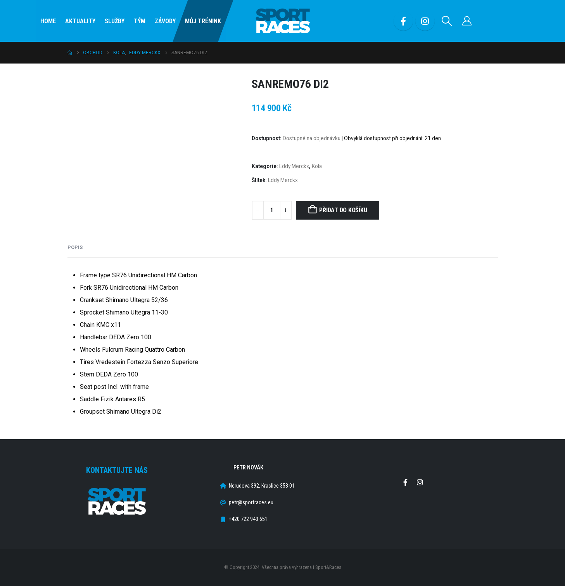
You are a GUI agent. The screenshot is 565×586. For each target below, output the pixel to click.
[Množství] (271, 210)
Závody (165, 21)
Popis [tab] (75, 247)
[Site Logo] (283, 21)
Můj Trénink (203, 21)
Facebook (405, 482)
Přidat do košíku (343, 210)
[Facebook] (403, 21)
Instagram (420, 482)
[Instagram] (425, 21)
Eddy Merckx (294, 166)
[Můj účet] (466, 21)
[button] (447, 21)
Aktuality (80, 21)
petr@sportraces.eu (251, 502)
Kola (317, 166)
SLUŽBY (114, 21)
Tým (139, 21)
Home (48, 21)
